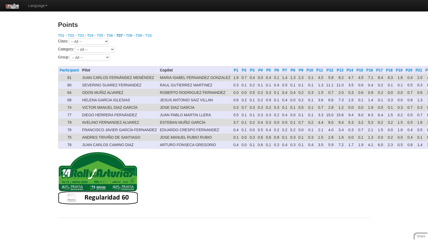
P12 (330, 70)
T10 (148, 35)
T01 (61, 35)
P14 (350, 70)
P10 (309, 70)
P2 (244, 70)
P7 (284, 70)
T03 (80, 35)
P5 (268, 70)
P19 (399, 70)
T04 (90, 35)
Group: (84, 57)
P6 (276, 70)
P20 (409, 70)
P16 (369, 70)
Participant (69, 70)
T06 (109, 35)
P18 (389, 70)
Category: (86, 49)
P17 (379, 70)
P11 (319, 70)
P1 (236, 70)
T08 (129, 35)
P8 (293, 70)
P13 (340, 70)
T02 (71, 35)
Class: (83, 41)
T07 (119, 35)
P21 (418, 70)
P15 (360, 70)
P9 (301, 70)
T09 (138, 35)
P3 (252, 70)
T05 (100, 35)
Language (37, 5)
